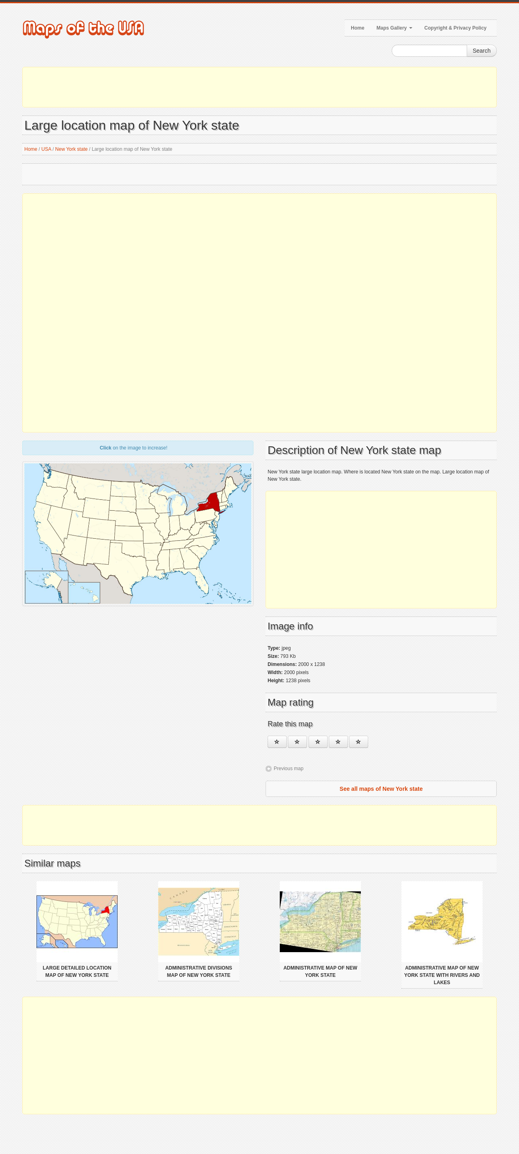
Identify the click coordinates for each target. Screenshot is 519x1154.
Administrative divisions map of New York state (198, 971)
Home (357, 28)
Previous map (288, 768)
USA (46, 149)
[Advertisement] (259, 87)
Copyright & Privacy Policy (456, 28)
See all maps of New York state (381, 789)
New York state (71, 149)
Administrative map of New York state (320, 971)
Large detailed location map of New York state (77, 971)
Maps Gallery (394, 28)
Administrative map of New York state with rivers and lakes (442, 975)
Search (482, 50)
